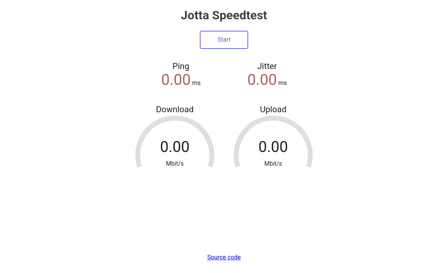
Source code (224, 257)
